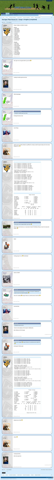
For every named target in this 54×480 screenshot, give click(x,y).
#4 (50, 106)
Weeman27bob (16, 89)
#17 (50, 416)
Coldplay (15, 156)
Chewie (15, 72)
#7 (50, 156)
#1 (50, 56)
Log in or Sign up (49, 0)
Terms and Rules (50, 478)
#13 (50, 301)
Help (47, 477)
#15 (50, 336)
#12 (50, 284)
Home (4, 13)
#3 (50, 89)
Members (11, 13)
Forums (7, 13)
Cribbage (15, 56)
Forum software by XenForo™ (8, 478)
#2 (50, 72)
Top (50, 477)
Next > (10, 22)
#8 (50, 218)
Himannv (15, 284)
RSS (52, 477)
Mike (14, 318)
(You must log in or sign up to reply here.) (46, 469)
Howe (14, 106)
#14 (50, 318)
